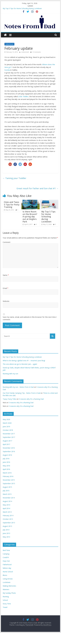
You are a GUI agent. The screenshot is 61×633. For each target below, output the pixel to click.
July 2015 (6, 491)
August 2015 (7, 487)
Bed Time (6, 550)
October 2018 (8, 430)
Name (6, 275)
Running (6, 596)
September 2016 (9, 451)
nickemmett (25, 52)
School (5, 600)
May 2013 (6, 537)
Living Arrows (8, 579)
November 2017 (9, 434)
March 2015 (7, 494)
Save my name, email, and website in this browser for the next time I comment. (30, 318)
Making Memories (9, 586)
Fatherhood (9, 44)
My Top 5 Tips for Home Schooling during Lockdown (22, 8)
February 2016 (8, 476)
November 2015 (9, 480)
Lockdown (6, 582)
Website (6, 301)
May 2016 (6, 466)
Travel (5, 607)
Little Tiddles (23, 96)
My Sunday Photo (9, 593)
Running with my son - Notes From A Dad (18, 387)
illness (5, 575)
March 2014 (7, 512)
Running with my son (10, 374)
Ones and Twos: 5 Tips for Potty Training (11, 204)
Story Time (7, 604)
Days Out (6, 561)
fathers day (7, 568)
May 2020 (6, 419)
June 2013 (6, 533)
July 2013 (6, 530)
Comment (6, 242)
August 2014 (7, 501)
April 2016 (6, 469)
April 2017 (6, 444)
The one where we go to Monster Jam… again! (20, 364)
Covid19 (6, 557)
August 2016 (7, 455)
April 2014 (6, 508)
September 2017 (9, 437)
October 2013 (8, 519)
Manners (6, 589)
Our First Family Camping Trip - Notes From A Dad (21, 393)
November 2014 (9, 498)
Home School (8, 572)
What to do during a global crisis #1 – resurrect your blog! (24, 360)
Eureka (7, 70)
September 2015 (9, 483)
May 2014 (6, 505)
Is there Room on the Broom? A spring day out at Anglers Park (30, 216)
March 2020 (7, 423)
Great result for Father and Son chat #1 (37, 188)
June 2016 (6, 462)
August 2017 (7, 441)
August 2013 (7, 526)
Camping (6, 554)
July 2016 (6, 458)
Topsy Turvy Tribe (9, 399)
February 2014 (8, 515)
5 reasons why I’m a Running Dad (31, 399)
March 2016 (7, 473)
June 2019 (6, 426)
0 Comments (35, 52)
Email (5, 288)
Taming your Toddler (14, 178)
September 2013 (9, 523)
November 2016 (9, 448)
